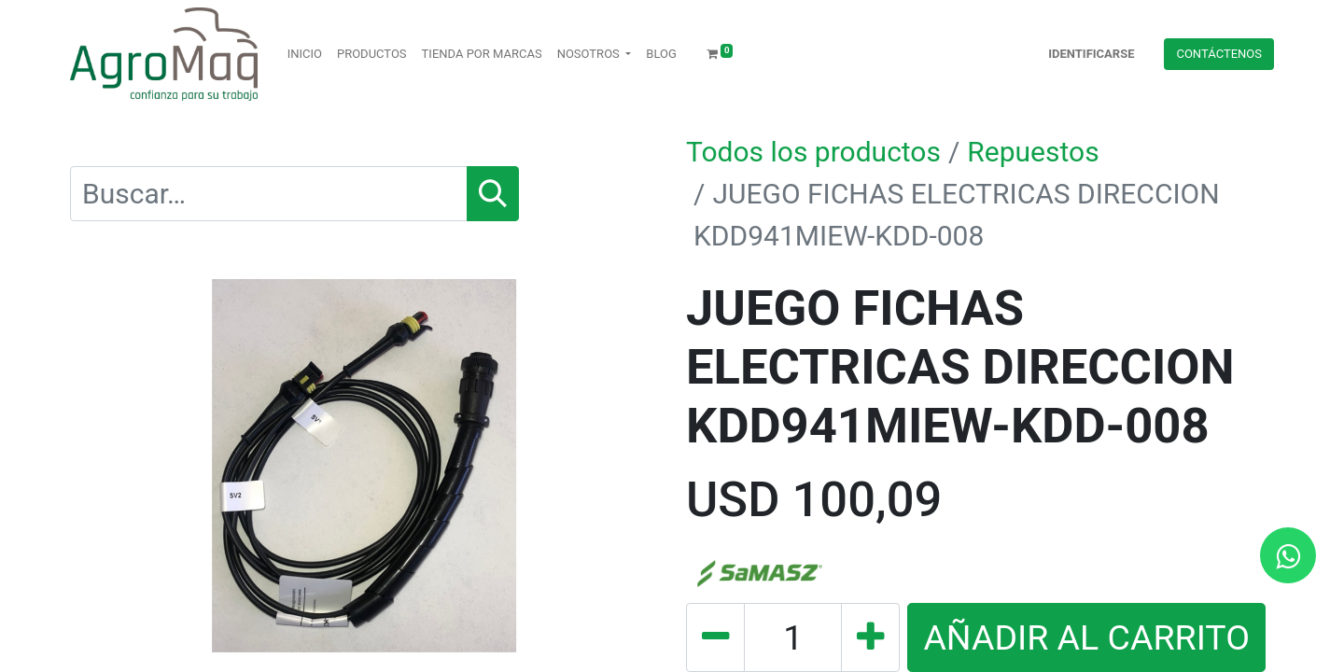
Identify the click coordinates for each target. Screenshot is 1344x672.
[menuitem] (304, 54)
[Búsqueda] (493, 193)
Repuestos (1033, 151)
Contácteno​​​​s (1219, 54)
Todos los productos (813, 151)
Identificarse (1091, 54)
